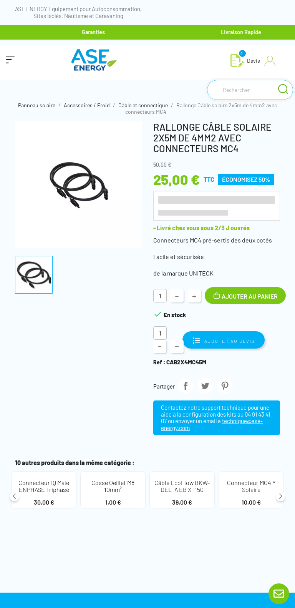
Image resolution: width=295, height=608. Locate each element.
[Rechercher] (250, 90)
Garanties (98, 32)
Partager (185, 386)
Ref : (159, 362)
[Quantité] (160, 295)
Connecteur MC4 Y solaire (251, 486)
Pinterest (224, 386)
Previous (14, 498)
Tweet (205, 386)
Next (280, 498)
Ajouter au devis (223, 340)
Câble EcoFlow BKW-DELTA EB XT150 (182, 486)
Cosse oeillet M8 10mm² (112, 486)
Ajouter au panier (249, 296)
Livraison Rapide (246, 32)
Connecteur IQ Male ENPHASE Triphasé (43, 486)
